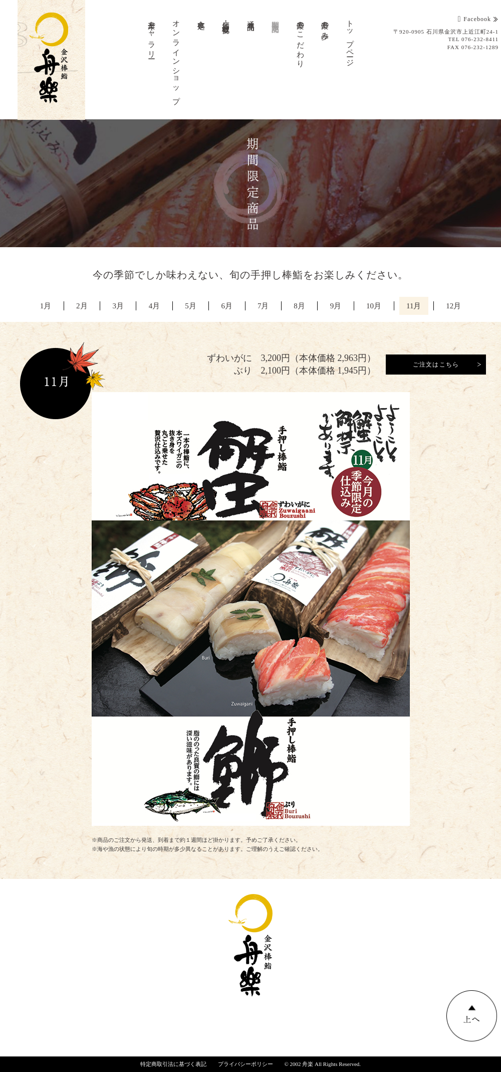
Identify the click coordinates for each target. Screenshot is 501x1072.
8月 (300, 306)
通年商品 (251, 17)
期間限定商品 (276, 18)
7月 (264, 306)
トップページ (350, 39)
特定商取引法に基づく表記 (173, 1064)
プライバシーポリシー (245, 1064)
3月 (116, 306)
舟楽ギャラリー (152, 35)
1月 (43, 306)
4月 (153, 306)
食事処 (201, 16)
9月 (337, 306)
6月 (226, 306)
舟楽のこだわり (301, 40)
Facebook (474, 19)
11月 (416, 306)
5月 (190, 306)
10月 (375, 306)
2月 (79, 306)
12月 (456, 306)
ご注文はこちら (436, 364)
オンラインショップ (176, 58)
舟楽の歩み (325, 26)
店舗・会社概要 (226, 18)
